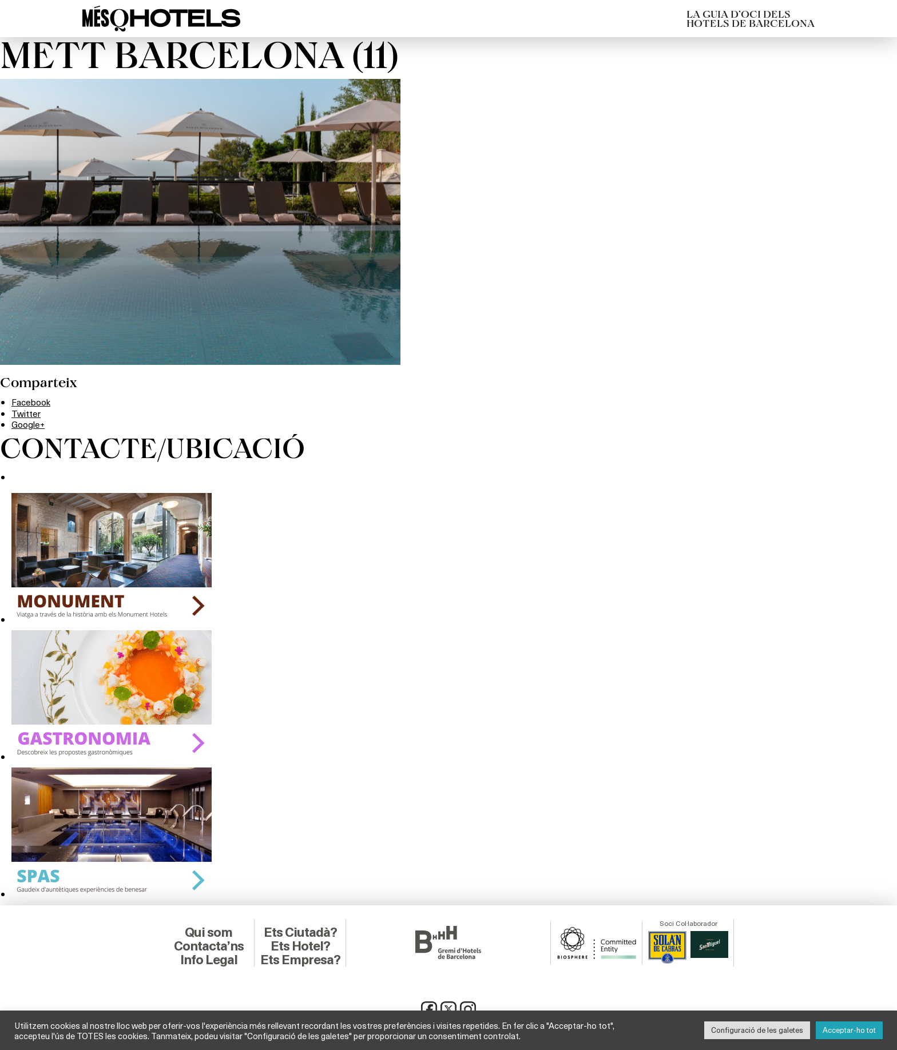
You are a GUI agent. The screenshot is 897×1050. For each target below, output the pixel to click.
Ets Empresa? (300, 959)
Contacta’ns (208, 945)
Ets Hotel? (300, 945)
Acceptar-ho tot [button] (849, 1030)
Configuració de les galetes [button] (757, 1030)
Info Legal (208, 959)
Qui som (208, 931)
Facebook (31, 402)
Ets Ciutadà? (300, 931)
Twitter (26, 413)
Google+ (28, 424)
